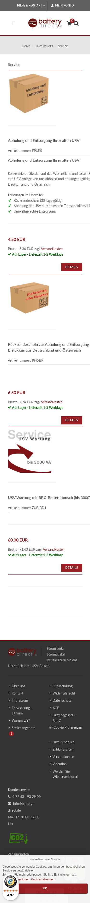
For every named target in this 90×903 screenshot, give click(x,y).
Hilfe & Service (63, 742)
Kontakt (17, 693)
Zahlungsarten (63, 749)
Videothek (60, 764)
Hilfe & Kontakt (31, 5)
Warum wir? (21, 721)
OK (45, 888)
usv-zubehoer (44, 46)
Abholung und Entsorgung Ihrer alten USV (43, 140)
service (63, 46)
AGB (56, 708)
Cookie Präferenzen (65, 727)
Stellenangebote (23, 728)
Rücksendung (62, 686)
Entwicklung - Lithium (22, 710)
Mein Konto (62, 5)
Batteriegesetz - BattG (64, 717)
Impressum (20, 700)
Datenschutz (62, 700)
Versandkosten (52, 249)
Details (71, 267)
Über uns (18, 686)
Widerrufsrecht (64, 693)
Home (26, 46)
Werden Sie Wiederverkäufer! (65, 774)
